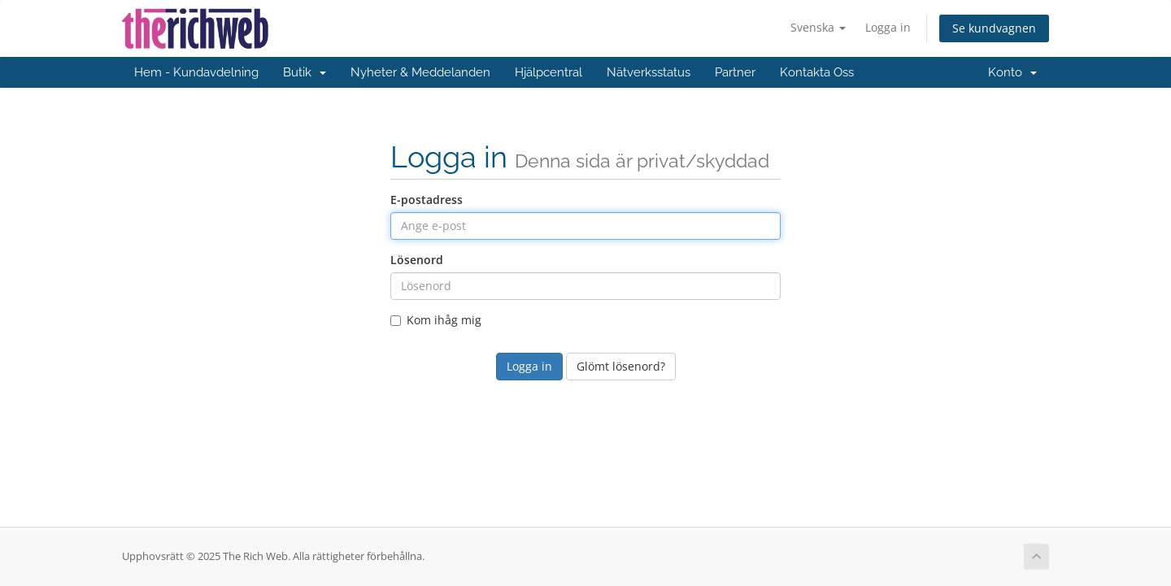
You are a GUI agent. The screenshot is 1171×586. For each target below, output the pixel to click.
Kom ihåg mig (435, 320)
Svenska (818, 27)
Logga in (888, 27)
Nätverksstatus (648, 72)
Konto (1012, 72)
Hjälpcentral (548, 72)
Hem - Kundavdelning (196, 72)
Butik (304, 72)
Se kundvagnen (994, 28)
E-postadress (426, 199)
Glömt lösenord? (621, 366)
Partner (735, 72)
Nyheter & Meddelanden (420, 72)
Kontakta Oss (817, 72)
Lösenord (416, 259)
